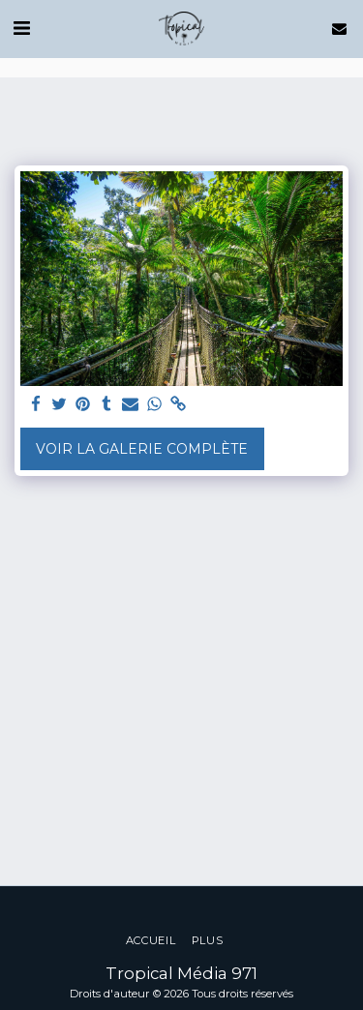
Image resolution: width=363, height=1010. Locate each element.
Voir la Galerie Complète (142, 449)
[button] (21, 28)
